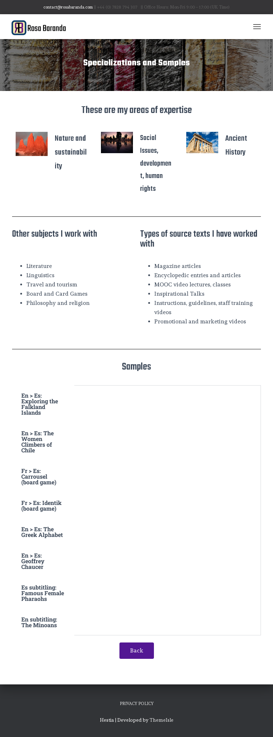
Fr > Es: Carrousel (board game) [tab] (39, 476)
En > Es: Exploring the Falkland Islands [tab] (39, 404)
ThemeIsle (161, 720)
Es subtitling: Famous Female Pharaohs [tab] (42, 592)
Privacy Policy (137, 703)
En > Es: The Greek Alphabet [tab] (42, 531)
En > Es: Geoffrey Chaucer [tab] (32, 561)
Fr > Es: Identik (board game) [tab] (41, 505)
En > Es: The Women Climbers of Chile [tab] (37, 441)
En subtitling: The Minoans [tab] (39, 622)
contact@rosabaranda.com (68, 7)
